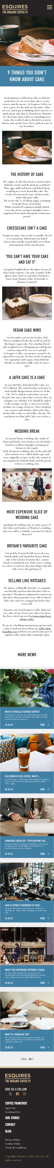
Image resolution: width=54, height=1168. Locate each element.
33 (30, 1059)
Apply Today (10, 1108)
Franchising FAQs (12, 1112)
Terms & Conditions (16, 1147)
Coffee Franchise (16, 1103)
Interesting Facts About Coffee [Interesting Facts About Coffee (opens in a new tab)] (35, 617)
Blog (8, 1131)
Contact (10, 1125)
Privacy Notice (12, 1139)
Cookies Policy (12, 1143)
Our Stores (12, 1118)
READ (42, 724)
